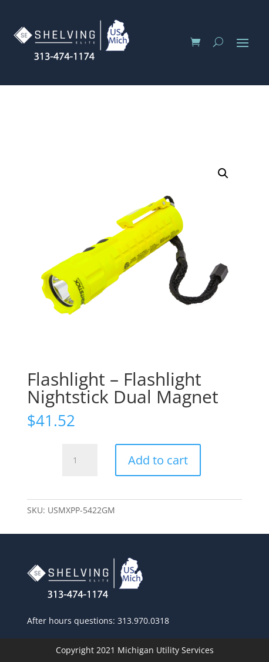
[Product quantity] (79, 460)
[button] (223, 173)
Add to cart (158, 460)
